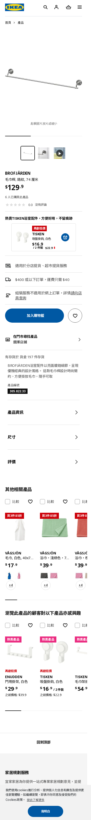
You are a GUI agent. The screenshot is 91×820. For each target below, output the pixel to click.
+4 (11, 585)
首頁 (8, 22)
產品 (21, 22)
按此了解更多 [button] (35, 800)
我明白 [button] (45, 811)
